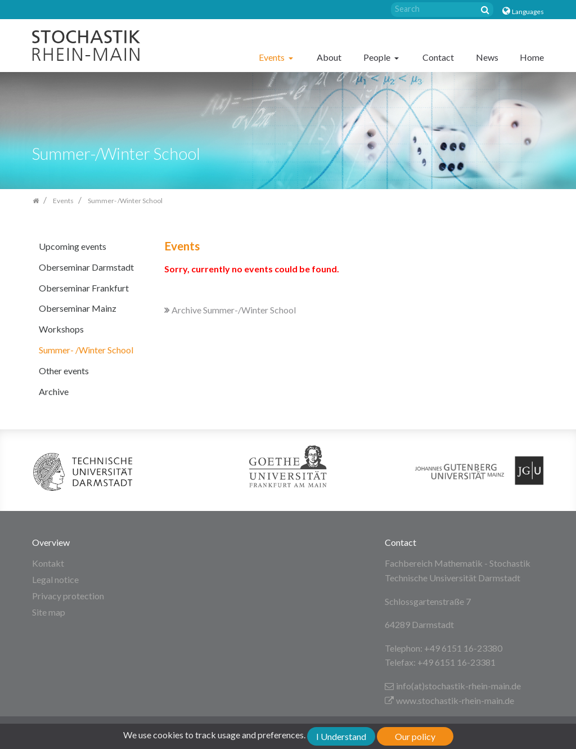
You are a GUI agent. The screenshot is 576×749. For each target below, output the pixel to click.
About (329, 57)
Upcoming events (72, 246)
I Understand (341, 736)
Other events (64, 370)
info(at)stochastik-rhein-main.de (453, 685)
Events (272, 57)
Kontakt (48, 563)
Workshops (61, 329)
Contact (438, 57)
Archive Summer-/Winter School (230, 309)
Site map (48, 612)
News (487, 57)
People (377, 57)
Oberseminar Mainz (77, 308)
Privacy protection (68, 595)
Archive (54, 391)
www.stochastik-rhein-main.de (449, 700)
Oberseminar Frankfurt (84, 287)
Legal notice (55, 579)
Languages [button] (528, 11)
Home (532, 57)
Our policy (415, 736)
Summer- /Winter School (86, 349)
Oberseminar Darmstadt (86, 267)
